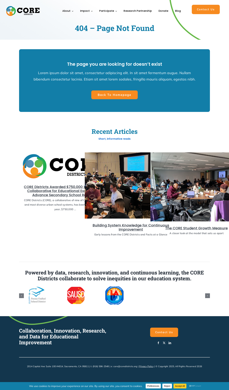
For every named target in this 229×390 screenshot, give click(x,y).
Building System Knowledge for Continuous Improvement (131, 228)
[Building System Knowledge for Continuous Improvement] (131, 186)
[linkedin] (170, 343)
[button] (206, 9)
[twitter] (164, 343)
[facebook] (158, 343)
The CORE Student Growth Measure (196, 229)
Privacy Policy (146, 366)
